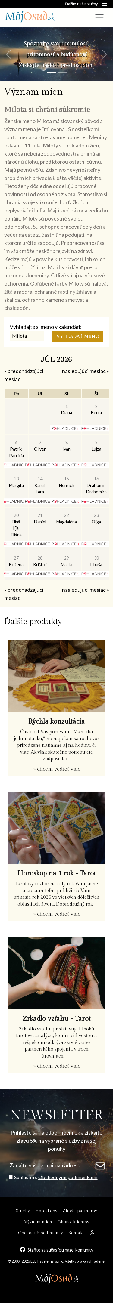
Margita (16, 482)
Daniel (40, 518)
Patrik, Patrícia (16, 449)
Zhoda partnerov (80, 1210)
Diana (66, 409)
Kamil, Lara (40, 485)
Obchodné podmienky (40, 1232)
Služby (23, 1210)
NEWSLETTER (56, 1115)
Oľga (96, 518)
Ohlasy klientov (73, 1221)
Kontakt (76, 1232)
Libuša (96, 561)
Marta (66, 561)
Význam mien (38, 1221)
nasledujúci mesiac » (85, 371)
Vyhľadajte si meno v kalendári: (46, 326)
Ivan (66, 446)
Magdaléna (66, 518)
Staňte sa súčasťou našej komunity (60, 1249)
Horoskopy (46, 1210)
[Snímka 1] (51, 72)
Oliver (40, 446)
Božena (16, 561)
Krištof (40, 561)
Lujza (96, 446)
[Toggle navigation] (99, 17)
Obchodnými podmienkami (68, 1177)
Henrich (66, 482)
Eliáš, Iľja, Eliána (16, 525)
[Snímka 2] (62, 72)
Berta (96, 409)
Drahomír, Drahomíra (96, 485)
